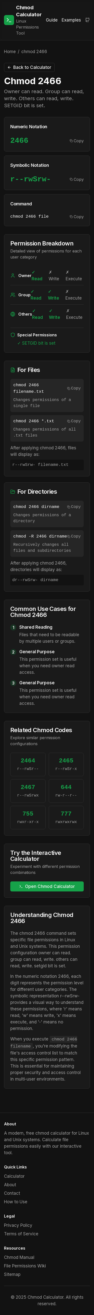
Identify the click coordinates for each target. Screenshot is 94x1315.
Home (10, 51)
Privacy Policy (18, 1225)
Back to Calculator (29, 67)
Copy (77, 140)
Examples (71, 20)
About (10, 1184)
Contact (12, 1193)
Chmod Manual (19, 1257)
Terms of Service (21, 1233)
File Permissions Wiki (25, 1265)
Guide (52, 20)
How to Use (15, 1201)
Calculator (14, 1176)
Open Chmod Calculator (47, 886)
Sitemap (12, 1274)
